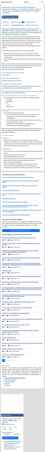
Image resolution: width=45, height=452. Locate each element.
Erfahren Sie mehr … (8, 424)
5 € (5, 427)
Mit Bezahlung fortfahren (10, 438)
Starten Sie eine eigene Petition (21, 230)
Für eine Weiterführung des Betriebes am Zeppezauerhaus (18, 177)
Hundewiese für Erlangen (9, 198)
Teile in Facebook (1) (9, 17)
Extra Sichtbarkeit (32, 25)
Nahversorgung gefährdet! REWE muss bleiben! (15, 202)
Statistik (6, 25)
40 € (5, 429)
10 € (10, 427)
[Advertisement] (12, 403)
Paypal (7, 434)
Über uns (7, 383)
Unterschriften (18, 22)
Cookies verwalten (10, 381)
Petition (6, 22)
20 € (15, 427)
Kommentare (31, 22)
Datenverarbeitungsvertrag (9, 69)
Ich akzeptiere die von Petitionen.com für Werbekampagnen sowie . (12, 445)
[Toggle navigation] (42, 2)
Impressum (8, 385)
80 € (10, 429)
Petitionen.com (6, 2)
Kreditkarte (17, 434)
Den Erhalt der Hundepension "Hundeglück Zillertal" (16, 215)
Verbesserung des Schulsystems (11, 190)
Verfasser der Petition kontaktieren (11, 80)
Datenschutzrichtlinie (18, 25)
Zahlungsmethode (7, 432)
